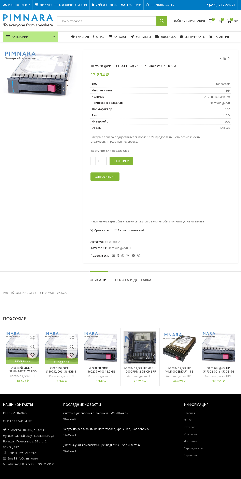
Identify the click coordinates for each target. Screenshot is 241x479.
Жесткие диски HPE (121, 248)
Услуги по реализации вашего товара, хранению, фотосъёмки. (106, 429)
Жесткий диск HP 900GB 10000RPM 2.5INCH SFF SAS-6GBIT (140, 371)
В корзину (121, 161)
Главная (189, 413)
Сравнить (101, 230)
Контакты (190, 434)
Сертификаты (193, 448)
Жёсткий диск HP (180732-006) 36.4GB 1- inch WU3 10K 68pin (61, 371)
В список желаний (130, 230)
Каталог (189, 427)
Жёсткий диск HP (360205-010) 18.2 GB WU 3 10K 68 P (101, 371)
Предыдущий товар (220, 58)
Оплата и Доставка (133, 280)
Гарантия (190, 455)
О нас (188, 420)
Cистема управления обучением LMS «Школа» (95, 413)
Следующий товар (229, 58)
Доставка (190, 441)
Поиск (161, 21)
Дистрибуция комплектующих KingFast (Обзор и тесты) (101, 445)
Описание (99, 280)
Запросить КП (105, 177)
